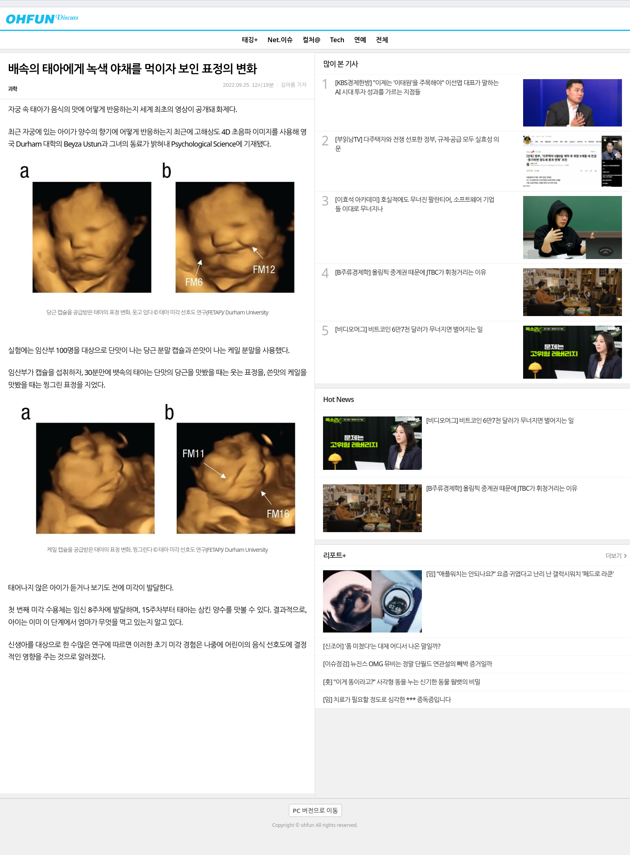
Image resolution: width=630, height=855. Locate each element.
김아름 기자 (294, 84)
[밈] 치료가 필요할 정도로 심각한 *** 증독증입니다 (387, 699)
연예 (360, 39)
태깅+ (250, 39)
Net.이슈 (280, 39)
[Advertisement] (157, 733)
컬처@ (311, 39)
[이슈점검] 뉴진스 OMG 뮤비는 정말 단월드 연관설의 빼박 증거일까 (407, 663)
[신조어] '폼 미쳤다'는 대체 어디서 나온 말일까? (381, 646)
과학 (12, 88)
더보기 (613, 556)
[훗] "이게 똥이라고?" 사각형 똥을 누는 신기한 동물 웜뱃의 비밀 (401, 681)
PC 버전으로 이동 (315, 810)
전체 (382, 39)
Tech (337, 39)
